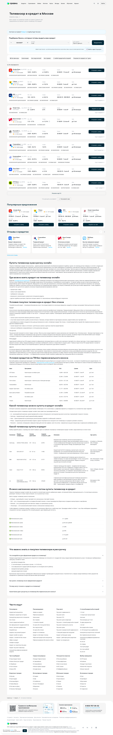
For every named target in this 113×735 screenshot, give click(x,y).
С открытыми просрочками (87, 615)
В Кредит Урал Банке (85, 664)
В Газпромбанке (37, 664)
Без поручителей (37, 627)
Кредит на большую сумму (63, 635)
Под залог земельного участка (64, 625)
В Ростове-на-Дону (14, 686)
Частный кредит (84, 646)
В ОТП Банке (83, 659)
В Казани (35, 689)
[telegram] (83, 727)
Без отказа (12, 620)
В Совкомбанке (37, 661)
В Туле (81, 676)
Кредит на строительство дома (17, 645)
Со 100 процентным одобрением (89, 630)
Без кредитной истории (86, 627)
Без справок (36, 620)
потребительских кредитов (22, 280)
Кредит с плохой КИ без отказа (17, 637)
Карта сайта (19, 720)
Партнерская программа (26, 717)
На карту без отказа (38, 630)
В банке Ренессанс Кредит (16, 661)
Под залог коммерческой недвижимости (67, 630)
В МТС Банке (59, 666)
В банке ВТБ (12, 669)
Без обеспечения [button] (68, 87)
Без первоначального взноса (88, 635)
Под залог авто (60, 615)
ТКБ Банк (90, 237)
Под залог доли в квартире (63, 620)
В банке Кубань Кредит (39, 666)
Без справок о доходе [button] (44, 75)
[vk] (87, 727)
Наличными (36, 617)
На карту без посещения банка (41, 625)
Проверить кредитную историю (18, 615)
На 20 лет (82, 651)
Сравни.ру (9, 698)
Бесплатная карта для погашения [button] (17, 75)
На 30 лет (82, 641)
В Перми (58, 681)
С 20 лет (82, 625)
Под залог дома (60, 627)
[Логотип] (12, 724)
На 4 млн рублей (84, 649)
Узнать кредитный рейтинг (16, 622)
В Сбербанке (12, 664)
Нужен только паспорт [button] (44, 87)
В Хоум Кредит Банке (15, 659)
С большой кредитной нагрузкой (65, 632)
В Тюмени (59, 686)
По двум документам (85, 622)
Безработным (13, 630)
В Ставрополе (83, 689)
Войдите (24, 32)
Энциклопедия (11, 720)
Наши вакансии (37, 720)
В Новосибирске (13, 684)
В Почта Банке (13, 666)
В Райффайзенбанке (61, 669)
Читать (25, 247)
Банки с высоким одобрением (17, 627)
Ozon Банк (16, 237)
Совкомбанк (42, 237)
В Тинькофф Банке (61, 661)
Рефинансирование (38, 615)
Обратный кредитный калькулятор (42, 637)
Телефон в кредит (14, 642)
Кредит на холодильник (62, 640)
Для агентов (37, 717)
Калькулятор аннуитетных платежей (90, 632)
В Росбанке (83, 661)
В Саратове (59, 689)
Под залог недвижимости (63, 612)
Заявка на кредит (37, 612)
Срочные (82, 617)
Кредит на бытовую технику (40, 635)
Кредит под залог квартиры (16, 647)
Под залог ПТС (60, 617)
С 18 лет (82, 612)
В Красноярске (60, 679)
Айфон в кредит (13, 640)
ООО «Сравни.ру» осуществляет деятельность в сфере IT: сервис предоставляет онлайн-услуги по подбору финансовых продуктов (37, 726)
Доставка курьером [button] (32, 75)
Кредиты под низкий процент (17, 632)
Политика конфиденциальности (68, 717)
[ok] (92, 727)
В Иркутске (83, 684)
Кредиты (16, 698)
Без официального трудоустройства (19, 625)
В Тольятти (83, 686)
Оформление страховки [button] (64, 162)
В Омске (58, 684)
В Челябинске (36, 681)
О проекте (10, 717)
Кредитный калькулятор (16, 612)
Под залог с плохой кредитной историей (67, 622)
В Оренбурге (83, 679)
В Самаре (35, 676)
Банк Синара (67, 237)
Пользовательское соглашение (50, 717)
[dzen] (96, 727)
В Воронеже (36, 686)
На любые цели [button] (55, 75)
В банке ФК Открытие (86, 666)
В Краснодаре (13, 679)
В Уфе (34, 679)
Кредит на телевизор (38, 632)
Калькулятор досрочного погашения (19, 617)
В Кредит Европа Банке (39, 659)
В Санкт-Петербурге (38, 684)
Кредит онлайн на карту (16, 635)
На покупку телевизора (26, 698)
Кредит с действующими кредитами (66, 637)
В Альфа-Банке (37, 669)
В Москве (11, 676)
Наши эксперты (27, 720)
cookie (11, 730)
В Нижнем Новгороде (15, 689)
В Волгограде (60, 676)
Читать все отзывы (12, 255)
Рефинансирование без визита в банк (43, 640)
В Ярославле (83, 681)
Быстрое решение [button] (65, 187)
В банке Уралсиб (84, 669)
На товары (83, 644)
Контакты (16, 717)
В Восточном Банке (61, 664)
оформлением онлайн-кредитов (45, 362)
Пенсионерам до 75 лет (86, 620)
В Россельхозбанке (61, 659)
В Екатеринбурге (14, 681)
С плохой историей (38, 622)
